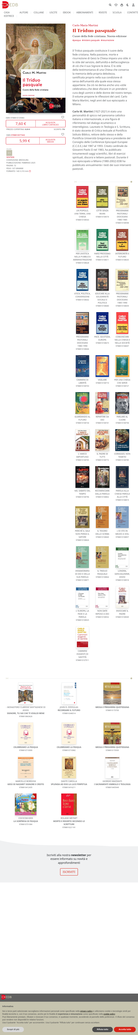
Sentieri (10, 153)
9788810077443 (18, 135)
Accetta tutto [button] (125, 1029)
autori (24, 12)
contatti (132, 12)
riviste (103, 12)
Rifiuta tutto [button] (102, 1029)
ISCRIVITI (69, 872)
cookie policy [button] (109, 1014)
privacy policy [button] (86, 1011)
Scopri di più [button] (13, 1029)
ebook (67, 12)
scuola (117, 12)
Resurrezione (108, 40)
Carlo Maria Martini (85, 25)
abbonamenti (84, 12)
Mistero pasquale (91, 40)
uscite (53, 12)
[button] (18, 171)
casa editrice (9, 14)
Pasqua (77, 40)
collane (39, 12)
